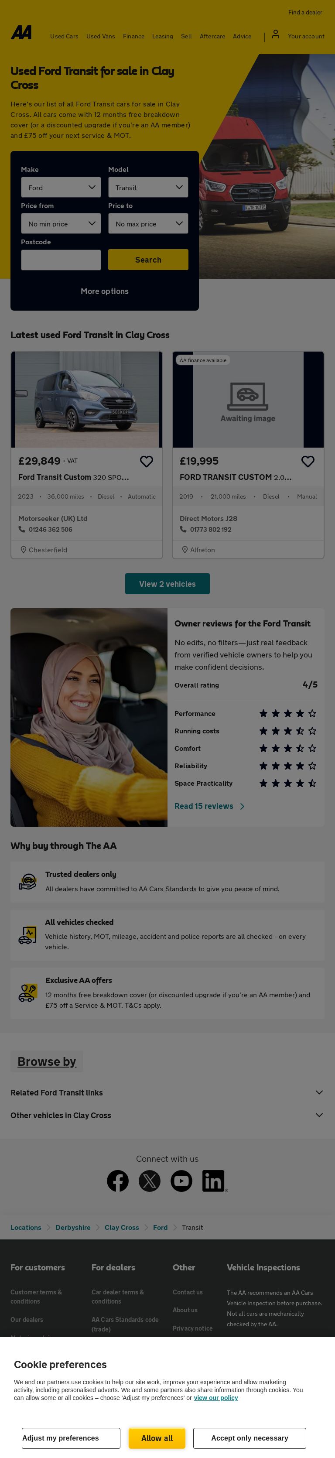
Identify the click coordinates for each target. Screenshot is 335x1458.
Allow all (157, 1438)
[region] (167, 1397)
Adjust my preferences (60, 1438)
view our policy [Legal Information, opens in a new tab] (216, 1397)
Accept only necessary (249, 1438)
